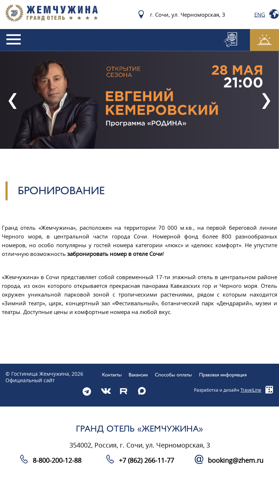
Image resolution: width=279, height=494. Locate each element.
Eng (259, 14)
